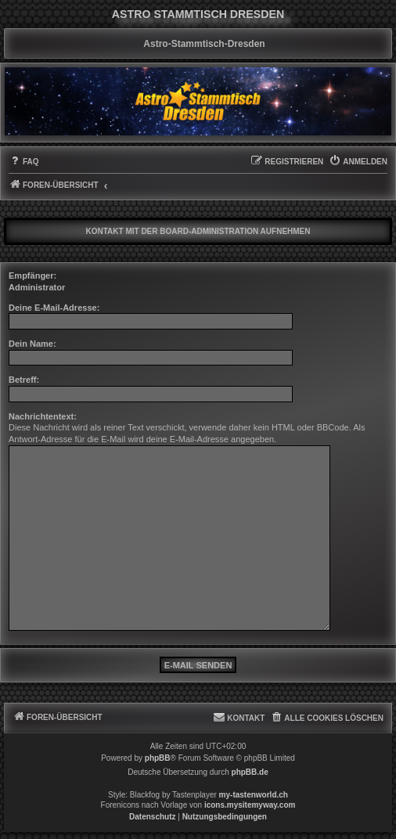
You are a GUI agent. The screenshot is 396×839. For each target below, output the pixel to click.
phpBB (158, 758)
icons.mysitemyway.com (250, 805)
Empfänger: (32, 275)
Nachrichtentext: (43, 416)
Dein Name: (32, 343)
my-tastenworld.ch (253, 794)
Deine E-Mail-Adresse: (54, 307)
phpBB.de (250, 772)
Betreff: (24, 379)
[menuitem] (24, 162)
